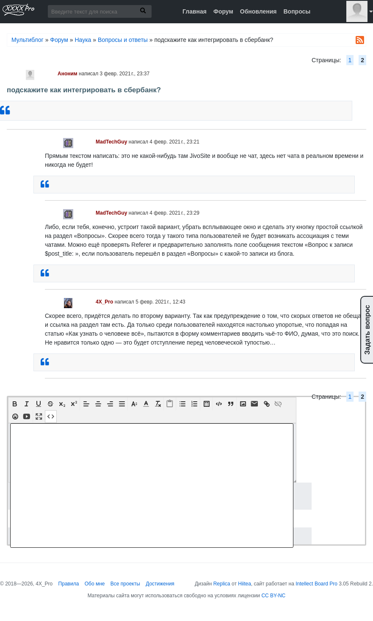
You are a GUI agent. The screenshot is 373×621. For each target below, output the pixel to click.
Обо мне (95, 584)
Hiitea (244, 584)
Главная (194, 11)
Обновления (258, 11)
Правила (68, 584)
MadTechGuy (111, 142)
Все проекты (125, 584)
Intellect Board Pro (316, 584)
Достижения (160, 584)
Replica (221, 584)
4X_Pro (104, 302)
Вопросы (296, 11)
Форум (223, 11)
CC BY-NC (273, 596)
